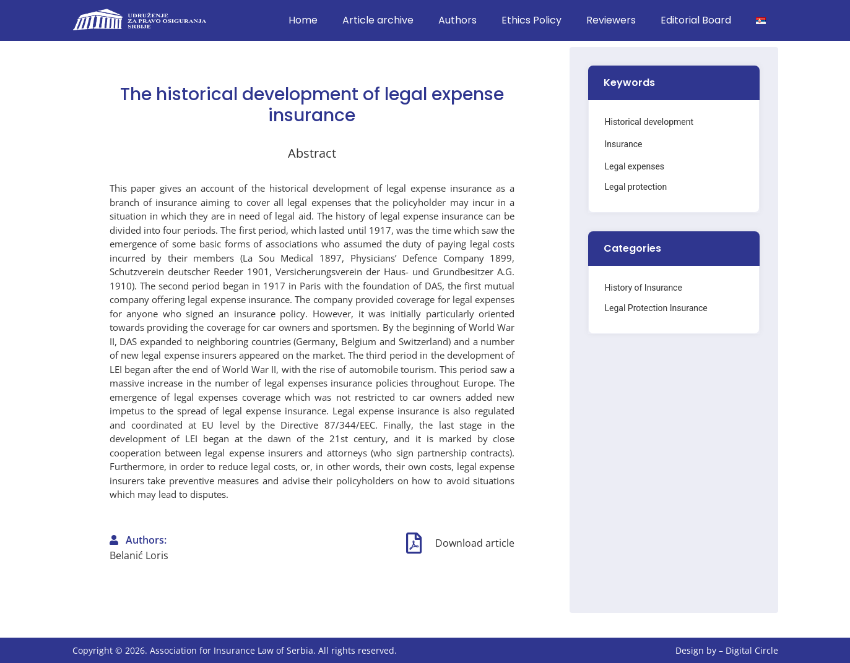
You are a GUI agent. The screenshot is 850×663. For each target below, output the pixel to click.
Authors (457, 20)
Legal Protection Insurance (655, 308)
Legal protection (635, 187)
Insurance (623, 144)
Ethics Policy (531, 20)
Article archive (378, 20)
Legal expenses (634, 166)
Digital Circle (752, 650)
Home (303, 20)
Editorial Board (696, 20)
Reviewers (611, 20)
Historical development (648, 122)
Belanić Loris (139, 555)
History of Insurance (643, 288)
